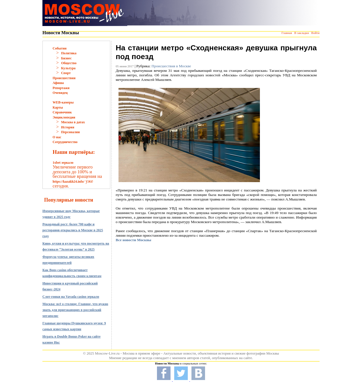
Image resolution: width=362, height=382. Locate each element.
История (67, 127)
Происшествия (64, 78)
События (59, 48)
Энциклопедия (64, 117)
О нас (57, 137)
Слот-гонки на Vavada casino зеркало (70, 297)
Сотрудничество (65, 142)
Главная (286, 32)
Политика (68, 53)
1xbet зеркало (63, 163)
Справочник (62, 112)
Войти (315, 32)
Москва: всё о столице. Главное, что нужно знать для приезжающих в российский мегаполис (75, 310)
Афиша (58, 83)
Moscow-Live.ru (107, 353)
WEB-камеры (63, 102)
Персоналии (70, 132)
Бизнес (66, 58)
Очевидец (60, 93)
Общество (69, 63)
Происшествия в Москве (171, 66)
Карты (58, 107)
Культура (68, 68)
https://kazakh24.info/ (68, 182)
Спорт (66, 73)
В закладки (301, 32)
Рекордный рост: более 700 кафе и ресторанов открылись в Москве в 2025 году (72, 230)
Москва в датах (73, 122)
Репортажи (61, 88)
